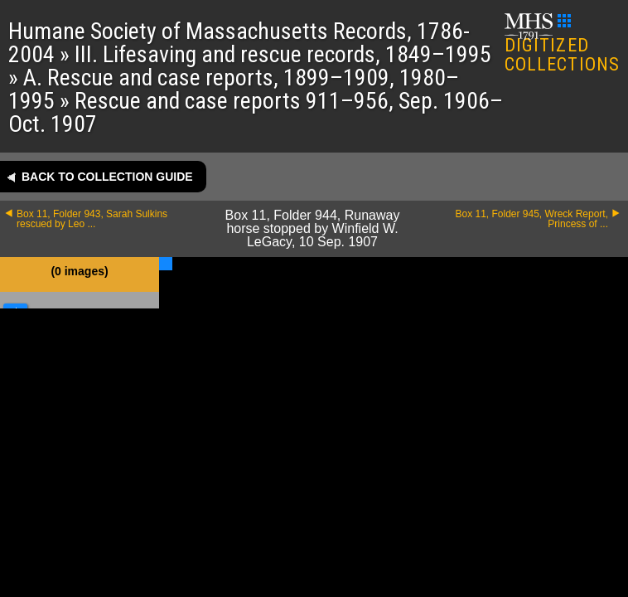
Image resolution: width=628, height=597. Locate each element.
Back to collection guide (107, 176)
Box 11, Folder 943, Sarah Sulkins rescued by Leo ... (92, 219)
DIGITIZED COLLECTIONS (562, 44)
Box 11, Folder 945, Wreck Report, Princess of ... (531, 219)
